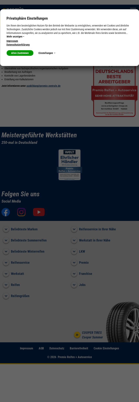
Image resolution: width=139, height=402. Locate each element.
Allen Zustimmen (20, 53)
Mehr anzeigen (15, 36)
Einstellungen (46, 53)
